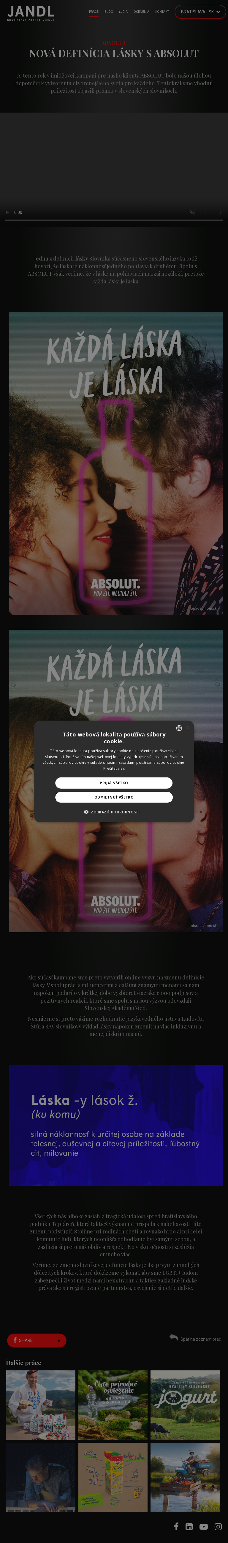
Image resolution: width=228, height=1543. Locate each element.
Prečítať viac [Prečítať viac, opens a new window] (114, 768)
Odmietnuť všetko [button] (114, 797)
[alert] (114, 771)
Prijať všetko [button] (114, 782)
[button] (114, 812)
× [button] (187, 727)
